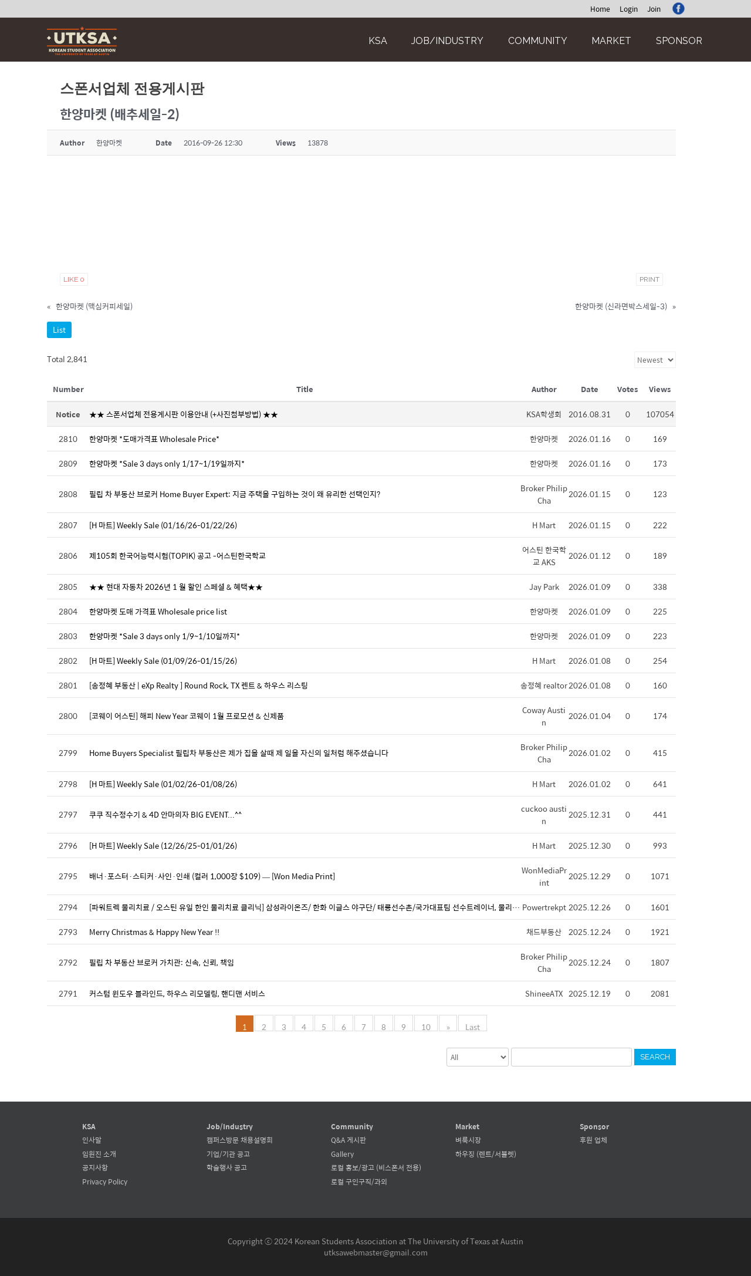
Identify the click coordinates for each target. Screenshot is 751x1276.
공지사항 (95, 1167)
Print (649, 279)
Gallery (342, 1154)
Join (654, 9)
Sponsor (679, 40)
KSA (377, 40)
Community (537, 40)
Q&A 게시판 (348, 1140)
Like (73, 279)
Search (655, 1056)
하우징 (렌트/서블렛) (485, 1154)
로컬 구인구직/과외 (359, 1181)
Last (472, 1026)
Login (629, 9)
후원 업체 (593, 1140)
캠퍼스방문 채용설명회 (240, 1140)
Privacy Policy (104, 1181)
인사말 (92, 1140)
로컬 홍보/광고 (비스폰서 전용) (376, 1167)
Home (600, 9)
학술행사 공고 (227, 1167)
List (59, 329)
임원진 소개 (99, 1154)
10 (426, 1026)
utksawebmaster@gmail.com (376, 1252)
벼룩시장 (468, 1140)
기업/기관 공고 (228, 1154)
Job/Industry (447, 40)
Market (611, 40)
